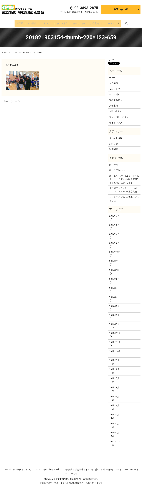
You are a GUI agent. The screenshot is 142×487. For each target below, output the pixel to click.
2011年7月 (114, 376)
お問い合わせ (121, 9)
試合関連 (113, 147)
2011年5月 (114, 394)
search (130, 22)
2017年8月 (114, 277)
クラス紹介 (62, 22)
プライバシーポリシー (119, 115)
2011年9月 (114, 358)
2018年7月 (114, 214)
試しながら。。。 (117, 168)
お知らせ (113, 141)
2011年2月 (114, 421)
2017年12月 (115, 250)
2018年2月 (114, 241)
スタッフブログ (115, 22)
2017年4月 (114, 295)
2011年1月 (114, 430)
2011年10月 (115, 349)
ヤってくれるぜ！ (12, 99)
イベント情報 (115, 136)
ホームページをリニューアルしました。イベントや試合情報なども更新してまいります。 (124, 177)
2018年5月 (114, 223)
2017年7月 (114, 286)
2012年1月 (114, 322)
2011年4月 (114, 403)
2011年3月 (114, 412)
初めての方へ (80, 22)
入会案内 (97, 22)
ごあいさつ (45, 22)
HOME (16, 22)
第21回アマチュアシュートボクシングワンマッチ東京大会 (123, 188)
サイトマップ (115, 120)
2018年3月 (114, 232)
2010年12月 (115, 439)
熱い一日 (113, 162)
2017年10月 (115, 268)
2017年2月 (114, 313)
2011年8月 (114, 367)
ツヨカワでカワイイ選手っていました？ (124, 197)
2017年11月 (115, 259)
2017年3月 (114, 304)
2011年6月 (114, 385)
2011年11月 (115, 340)
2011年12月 (115, 331)
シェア (111, 58)
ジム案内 (29, 22)
